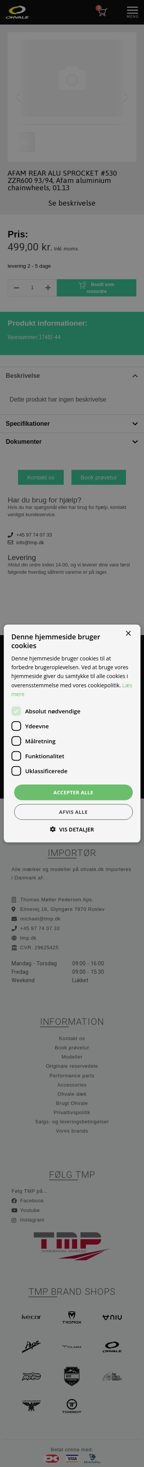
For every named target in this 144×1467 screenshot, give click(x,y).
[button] (72, 829)
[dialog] (72, 733)
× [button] (128, 633)
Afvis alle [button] (73, 811)
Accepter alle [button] (73, 792)
